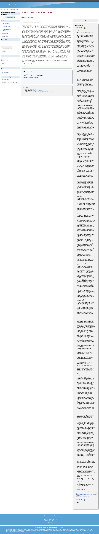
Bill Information (5, 80)
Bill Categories (5, 33)
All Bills (3, 27)
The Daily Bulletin (5, 23)
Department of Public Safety (84, 494)
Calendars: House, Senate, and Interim (10, 82)
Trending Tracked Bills (6, 29)
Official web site (5, 79)
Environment (78, 491)
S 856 (34, 77)
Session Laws (5, 32)
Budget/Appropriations (90, 491)
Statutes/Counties (5, 34)
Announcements (5, 36)
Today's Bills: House (6, 25)
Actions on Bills (5, 30)
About (3, 70)
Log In (47, 522)
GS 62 (81, 496)
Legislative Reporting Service (11, 4)
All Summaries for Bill (80, 511)
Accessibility (51, 522)
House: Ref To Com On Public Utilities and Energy (42, 91)
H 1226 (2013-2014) (81, 27)
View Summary (90, 28)
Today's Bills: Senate (6, 26)
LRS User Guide (5, 72)
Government (83, 491)
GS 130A (84, 496)
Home (2, 9)
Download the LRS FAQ (10, 17)
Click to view (30, 17)
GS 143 (87, 496)
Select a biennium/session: (6, 45)
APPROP (77, 496)
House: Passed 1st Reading (37, 90)
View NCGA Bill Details (26, 19)
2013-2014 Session (53, 19)
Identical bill (26, 74)
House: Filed (34, 89)
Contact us (4, 73)
